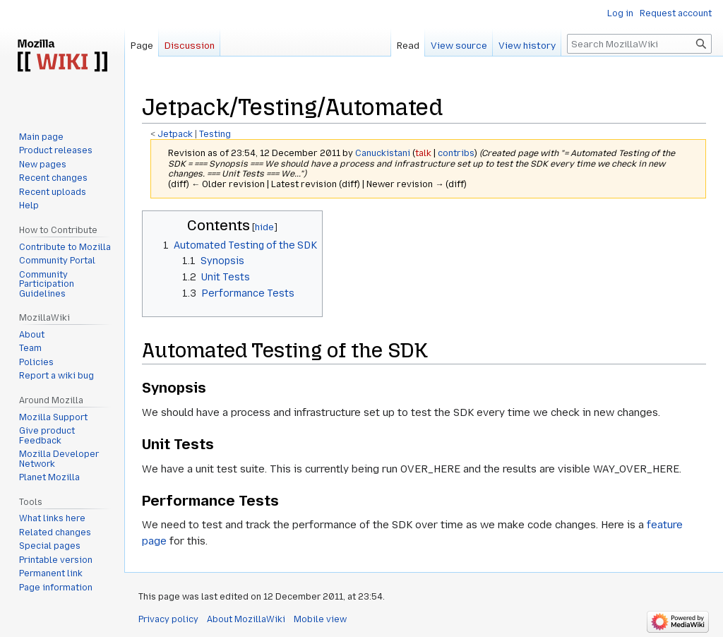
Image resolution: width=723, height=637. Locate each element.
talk (423, 153)
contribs (456, 153)
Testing (215, 134)
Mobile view (320, 619)
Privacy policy (168, 619)
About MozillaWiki (246, 619)
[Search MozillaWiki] (639, 44)
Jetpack (175, 134)
